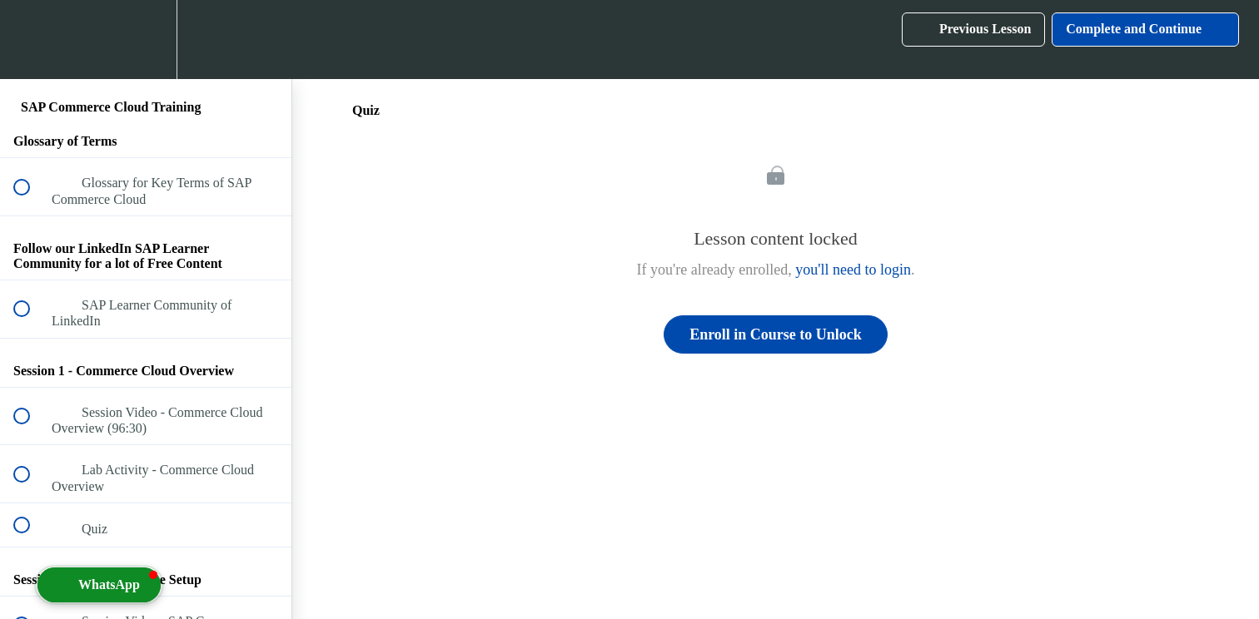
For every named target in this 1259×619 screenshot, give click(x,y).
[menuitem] (146, 39)
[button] (31, 39)
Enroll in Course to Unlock (775, 334)
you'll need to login (853, 269)
